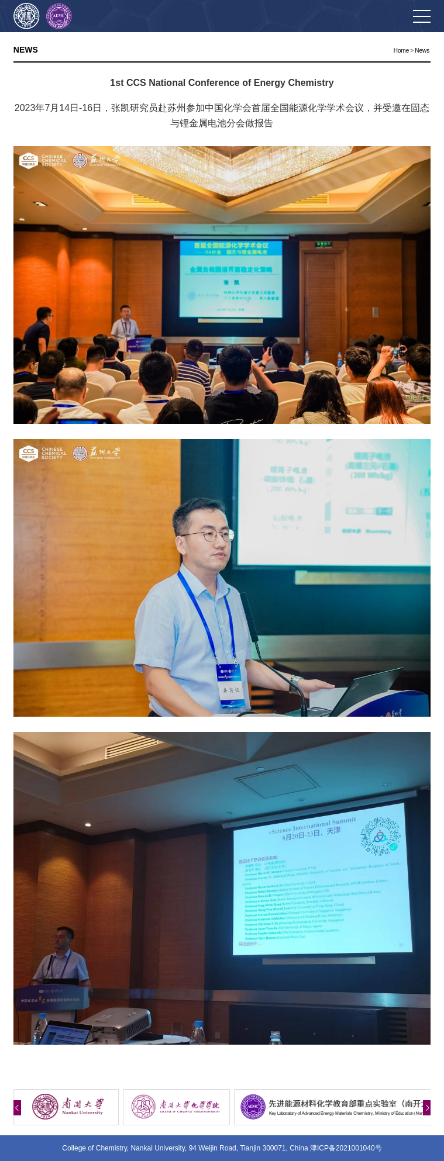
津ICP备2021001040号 (346, 1148)
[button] (17, 1107)
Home (401, 50)
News (422, 50)
